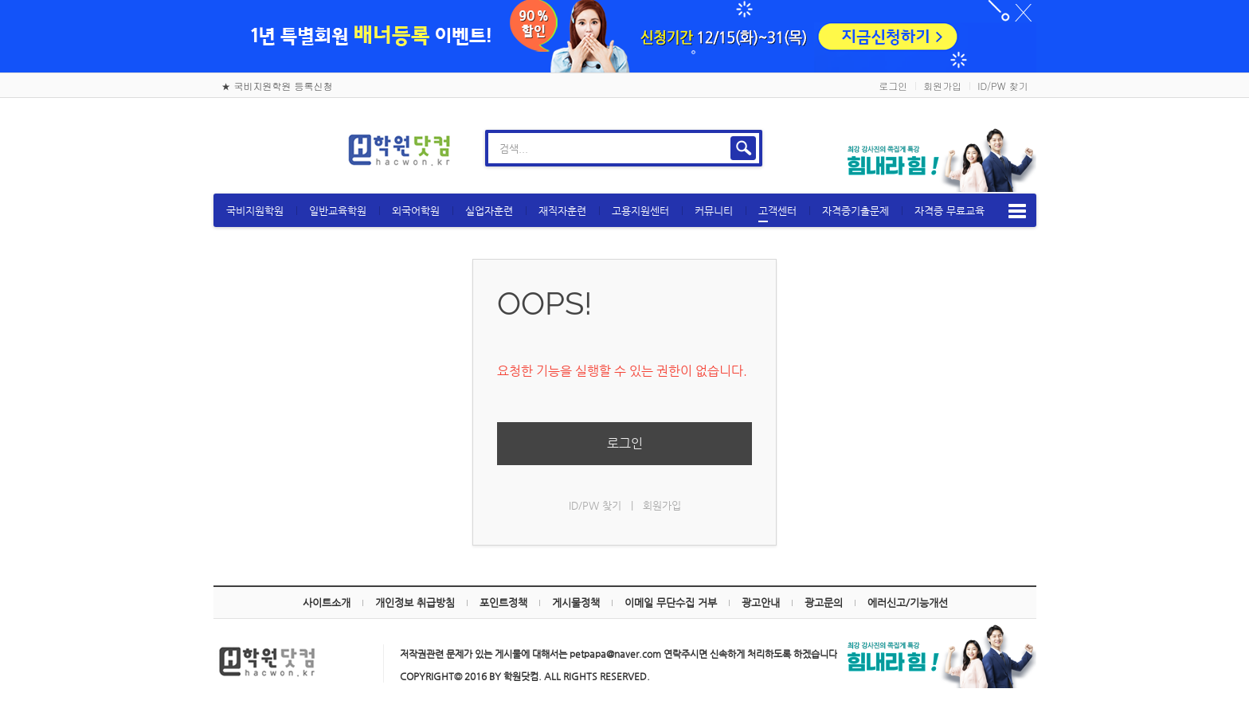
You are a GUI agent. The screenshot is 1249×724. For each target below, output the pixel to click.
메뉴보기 (1017, 211)
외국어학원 (416, 211)
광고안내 (761, 603)
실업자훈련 (489, 211)
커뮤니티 (714, 211)
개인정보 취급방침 (415, 603)
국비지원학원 (255, 211)
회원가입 (942, 85)
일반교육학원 (337, 211)
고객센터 (777, 213)
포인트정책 (503, 603)
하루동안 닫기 (1016, 16)
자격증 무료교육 (949, 211)
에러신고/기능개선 (907, 603)
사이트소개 (326, 603)
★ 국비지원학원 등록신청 (277, 85)
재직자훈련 (562, 211)
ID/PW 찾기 (1002, 85)
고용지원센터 (640, 211)
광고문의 (824, 603)
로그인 (893, 85)
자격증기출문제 (855, 211)
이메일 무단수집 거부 (670, 603)
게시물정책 (576, 603)
